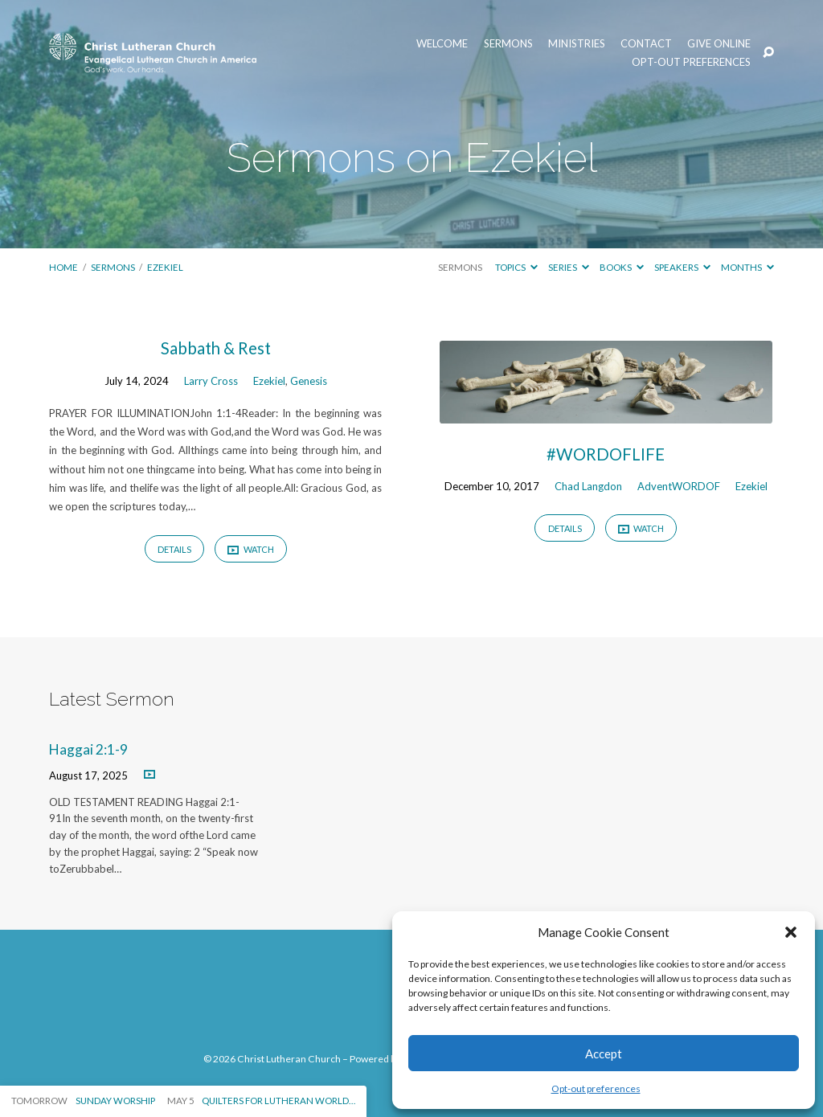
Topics (516, 267)
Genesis (308, 380)
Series (568, 267)
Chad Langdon (588, 486)
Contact (646, 44)
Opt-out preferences (596, 1088)
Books (622, 267)
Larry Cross (211, 380)
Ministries (576, 44)
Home (63, 267)
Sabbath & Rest (216, 348)
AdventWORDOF (678, 486)
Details (174, 549)
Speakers (682, 267)
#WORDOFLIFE (606, 454)
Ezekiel (165, 267)
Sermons (508, 44)
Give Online (719, 44)
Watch (250, 549)
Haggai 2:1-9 (88, 749)
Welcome (442, 44)
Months (747, 267)
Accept (603, 1053)
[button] (791, 932)
